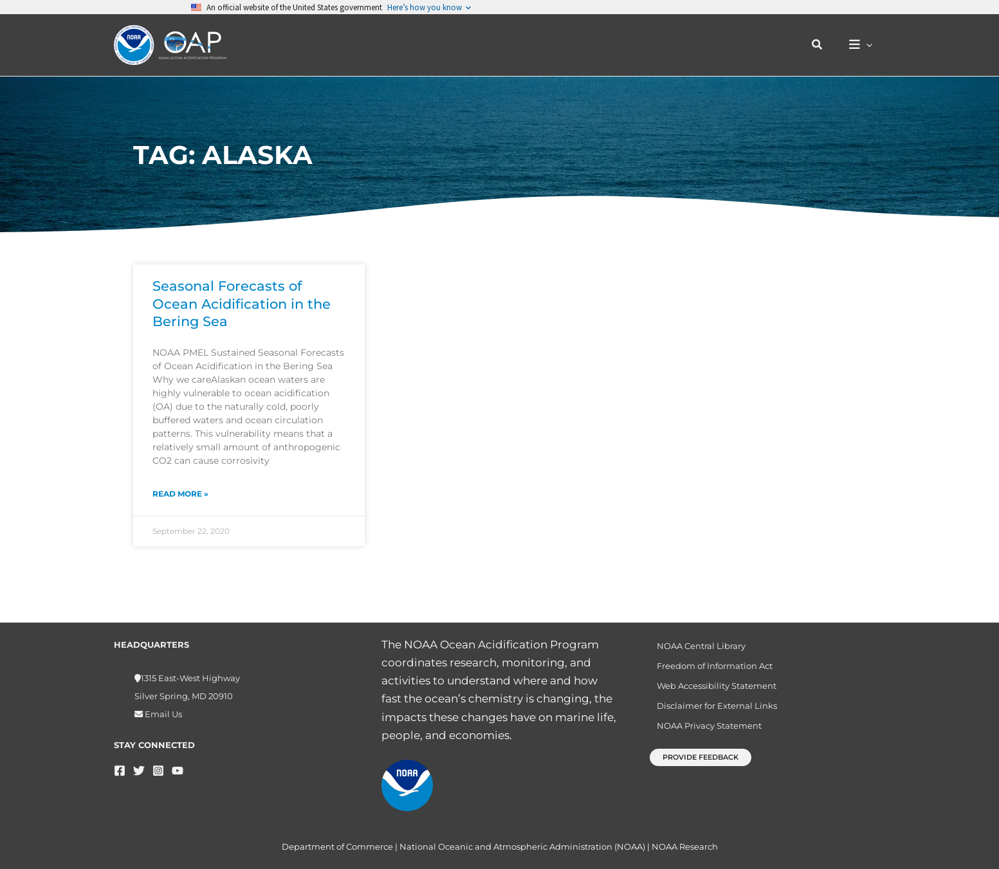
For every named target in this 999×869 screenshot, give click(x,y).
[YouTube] (177, 770)
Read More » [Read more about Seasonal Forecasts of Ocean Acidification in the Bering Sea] (180, 494)
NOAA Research (685, 846)
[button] (824, 45)
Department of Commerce (337, 846)
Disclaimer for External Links (712, 712)
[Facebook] (119, 770)
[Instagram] (158, 770)
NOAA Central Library (696, 646)
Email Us (162, 714)
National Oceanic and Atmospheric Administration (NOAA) (522, 846)
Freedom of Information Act (709, 668)
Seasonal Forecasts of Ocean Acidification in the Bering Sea (241, 303)
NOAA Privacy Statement (704, 734)
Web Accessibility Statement (711, 690)
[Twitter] (139, 770)
